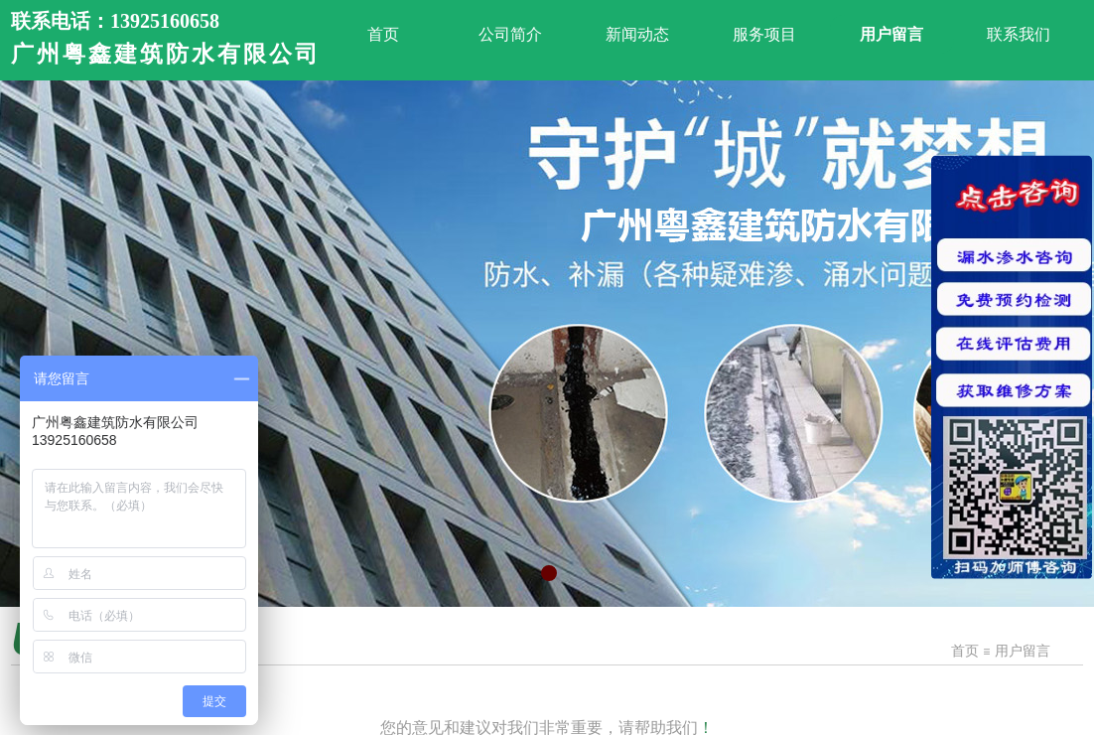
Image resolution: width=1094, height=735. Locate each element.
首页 (965, 651)
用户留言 (1022, 651)
